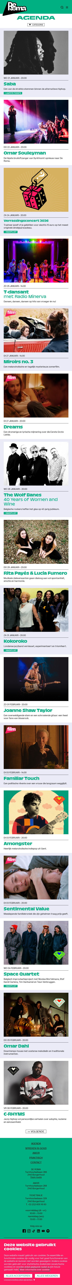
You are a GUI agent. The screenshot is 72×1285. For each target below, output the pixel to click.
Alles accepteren (18, 1275)
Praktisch (36, 1157)
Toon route (36, 1177)
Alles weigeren (47, 1275)
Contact (36, 1162)
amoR (36, 1153)
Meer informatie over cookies (35, 1269)
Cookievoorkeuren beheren (18, 1280)
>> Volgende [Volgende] (36, 1131)
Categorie (37, 25)
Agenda (36, 1143)
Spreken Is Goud (36, 1148)
